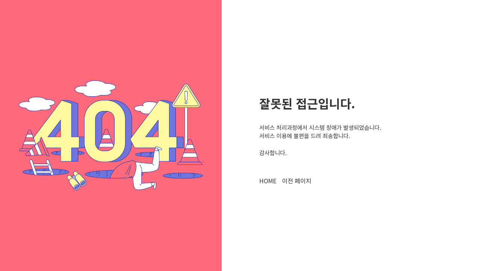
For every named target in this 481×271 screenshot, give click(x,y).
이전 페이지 (296, 180)
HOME (268, 180)
